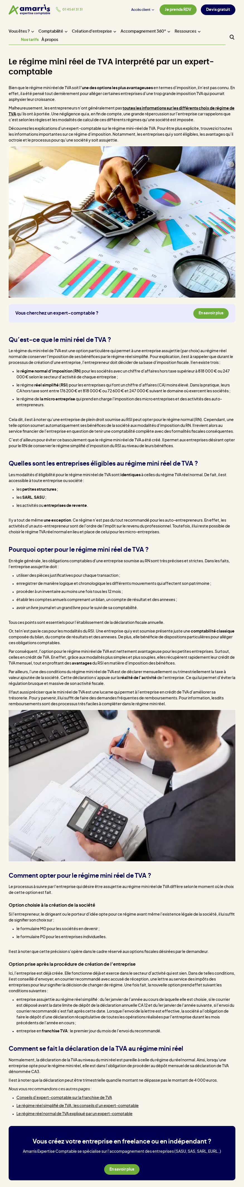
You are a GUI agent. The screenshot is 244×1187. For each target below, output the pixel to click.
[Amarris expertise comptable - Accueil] (29, 9)
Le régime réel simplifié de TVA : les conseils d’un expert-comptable (77, 1106)
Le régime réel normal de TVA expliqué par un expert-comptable (74, 1114)
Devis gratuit (218, 10)
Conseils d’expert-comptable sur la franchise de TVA (64, 1098)
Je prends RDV (178, 10)
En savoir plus (211, 313)
